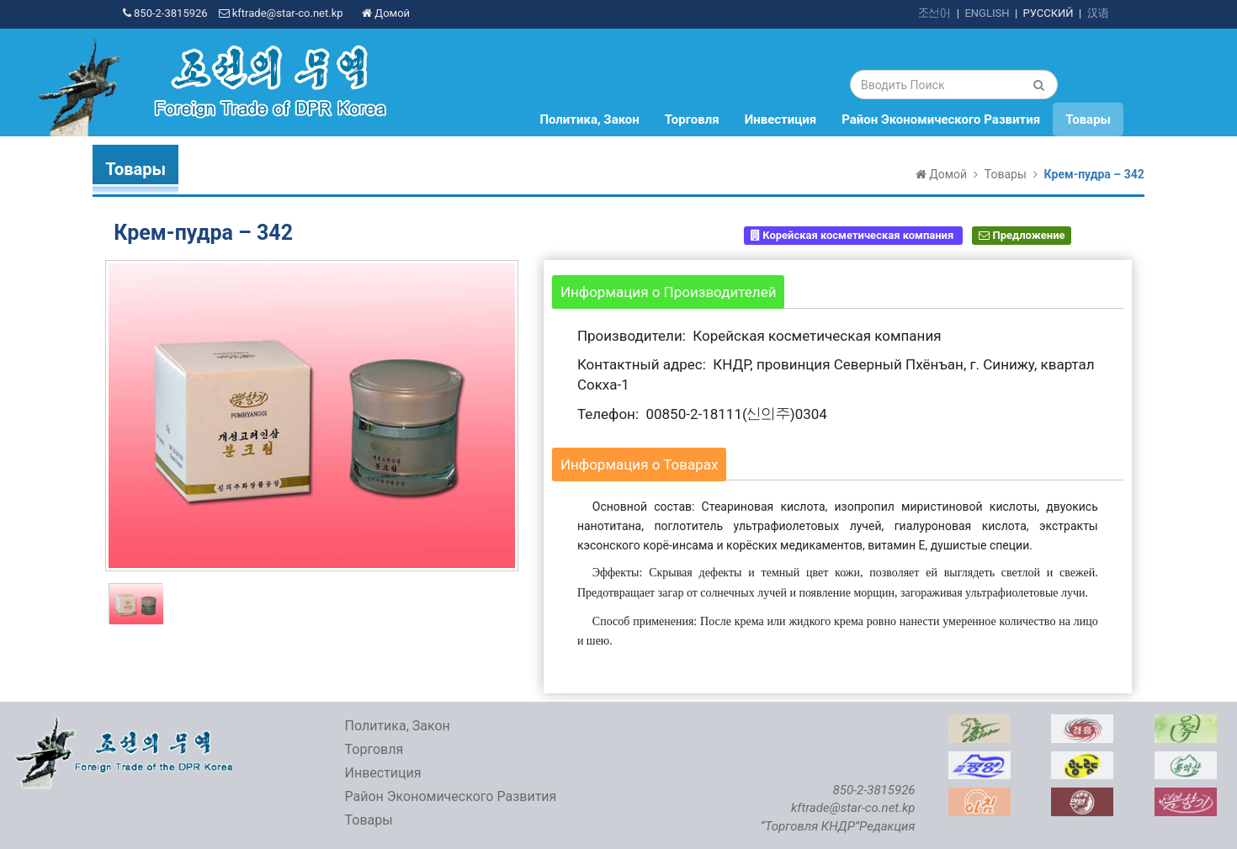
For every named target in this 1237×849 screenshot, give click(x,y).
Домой (386, 13)
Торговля (692, 119)
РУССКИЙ (1048, 13)
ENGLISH (986, 13)
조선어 (934, 13)
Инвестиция (781, 119)
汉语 (1098, 13)
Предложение (1021, 235)
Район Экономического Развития (940, 119)
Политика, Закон (589, 119)
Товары (1088, 119)
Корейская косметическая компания (854, 235)
